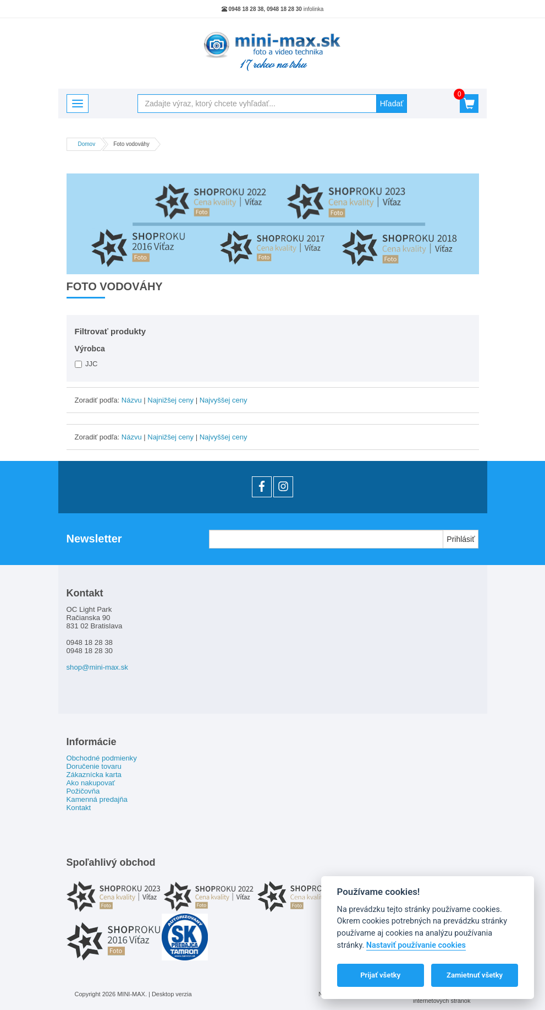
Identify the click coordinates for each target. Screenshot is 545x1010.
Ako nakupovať (91, 783)
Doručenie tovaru (94, 766)
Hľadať (392, 103)
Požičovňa (83, 791)
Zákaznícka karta (94, 774)
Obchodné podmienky (102, 758)
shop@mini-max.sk (97, 667)
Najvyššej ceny (223, 400)
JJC (86, 364)
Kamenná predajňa (97, 799)
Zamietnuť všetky (475, 975)
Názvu (132, 400)
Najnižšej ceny (170, 400)
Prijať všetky (380, 975)
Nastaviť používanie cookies (416, 945)
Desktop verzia (172, 994)
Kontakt (79, 807)
